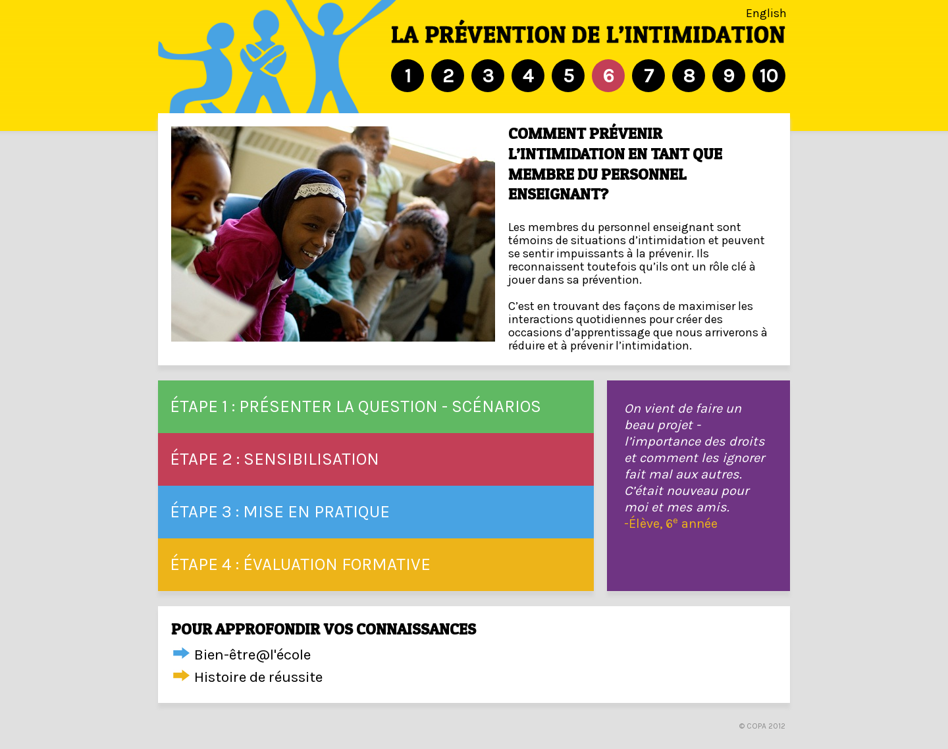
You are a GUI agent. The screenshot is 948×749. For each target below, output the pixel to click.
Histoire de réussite (258, 677)
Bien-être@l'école (252, 654)
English (766, 13)
